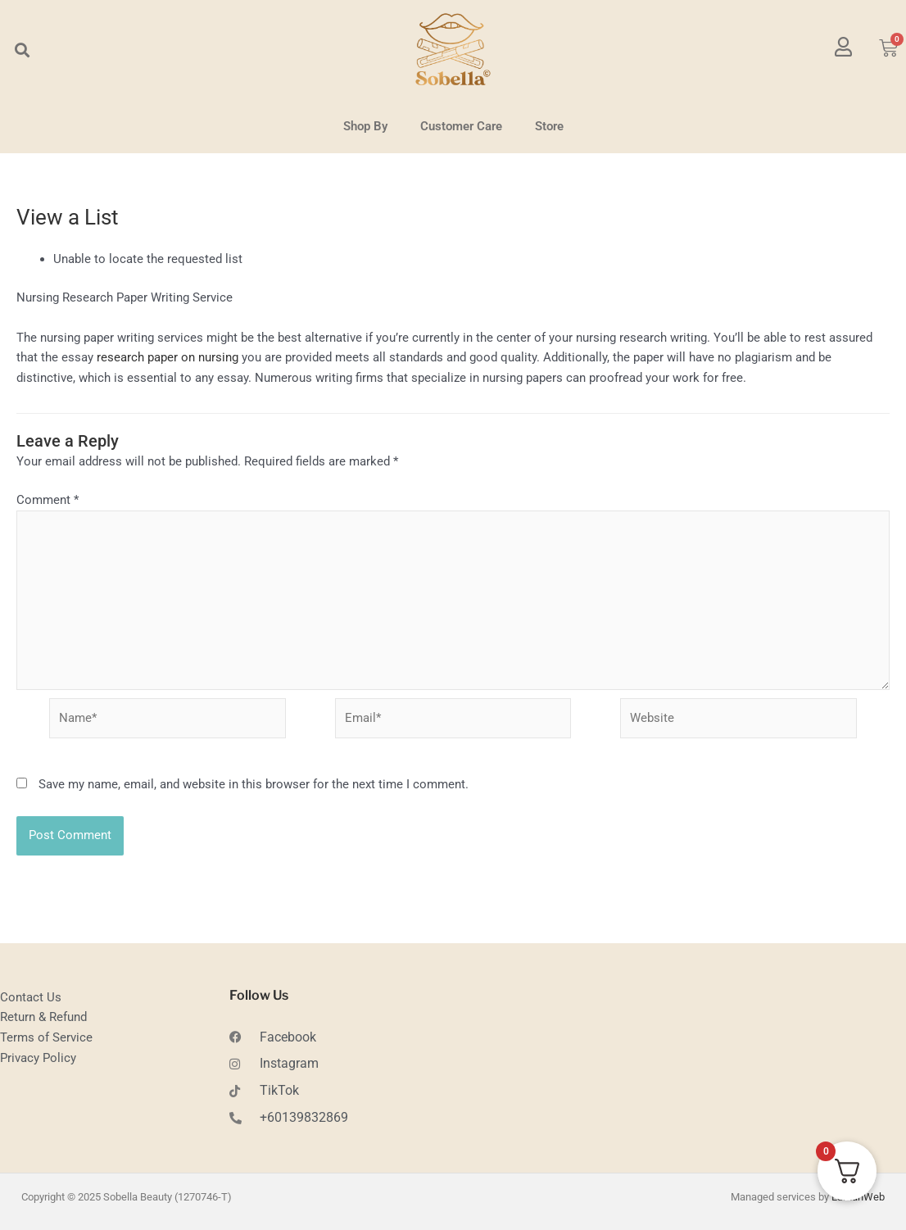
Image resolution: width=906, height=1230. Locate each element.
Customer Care (461, 126)
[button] (21, 49)
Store (549, 126)
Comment (47, 499)
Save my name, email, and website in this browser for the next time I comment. (254, 787)
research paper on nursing (167, 357)
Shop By (365, 126)
